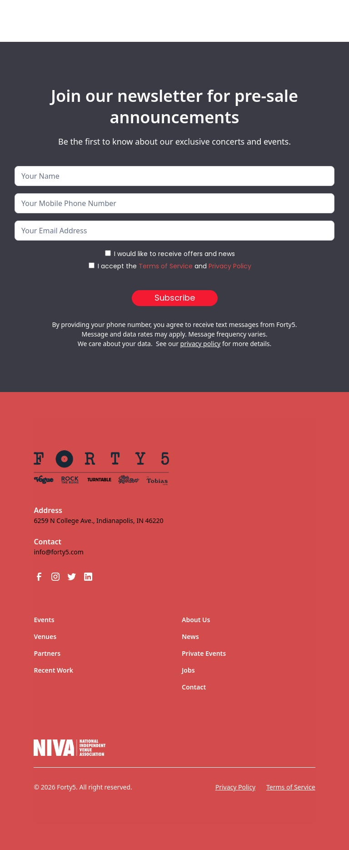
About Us (196, 619)
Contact (194, 687)
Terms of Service (166, 266)
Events (44, 619)
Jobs (188, 670)
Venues (45, 636)
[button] (318, 17)
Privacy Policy (230, 266)
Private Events (204, 653)
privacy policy (200, 343)
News (190, 636)
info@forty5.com (58, 552)
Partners (47, 653)
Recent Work (53, 670)
